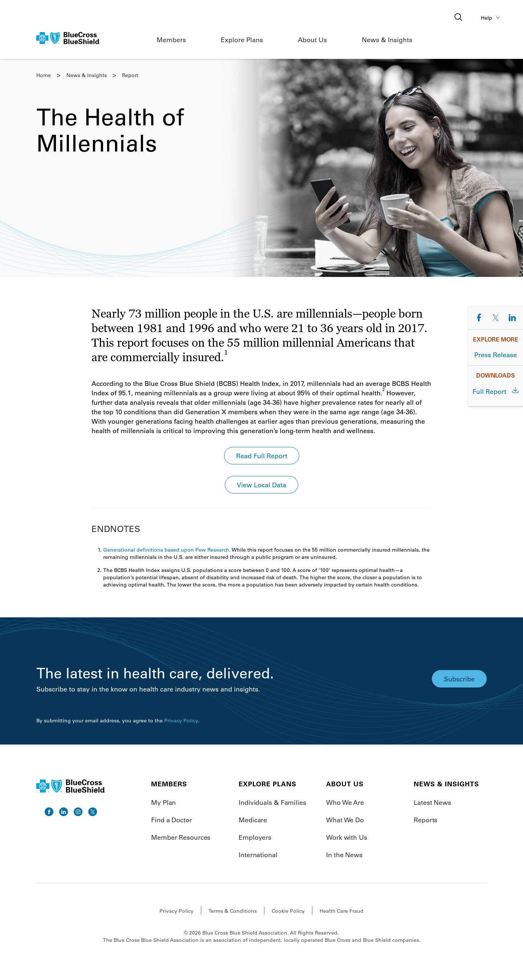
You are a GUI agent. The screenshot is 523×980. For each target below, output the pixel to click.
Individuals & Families (272, 802)
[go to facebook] (49, 811)
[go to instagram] (78, 811)
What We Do (345, 819)
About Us (312, 39)
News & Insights (387, 39)
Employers (255, 837)
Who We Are (345, 802)
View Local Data (261, 484)
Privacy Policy (181, 720)
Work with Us (346, 837)
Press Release (495, 354)
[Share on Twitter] (496, 317)
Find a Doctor (171, 819)
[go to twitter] (92, 811)
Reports (425, 819)
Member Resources (180, 837)
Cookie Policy (288, 911)
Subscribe (459, 678)
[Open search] (459, 17)
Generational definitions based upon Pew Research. (167, 550)
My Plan (163, 802)
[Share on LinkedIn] (512, 317)
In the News (344, 854)
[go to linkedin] (63, 811)
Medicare (253, 819)
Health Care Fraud (342, 911)
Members (171, 39)
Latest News (432, 802)
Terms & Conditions (232, 911)
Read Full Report (261, 455)
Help (491, 17)
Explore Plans (242, 39)
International (258, 854)
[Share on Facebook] (479, 317)
